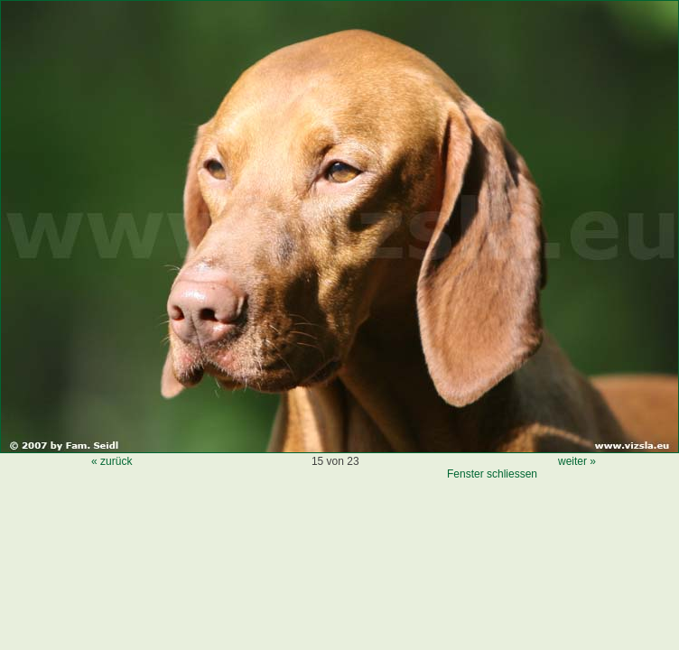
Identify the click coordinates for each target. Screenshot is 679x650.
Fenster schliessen (492, 474)
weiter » (577, 461)
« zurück (111, 461)
